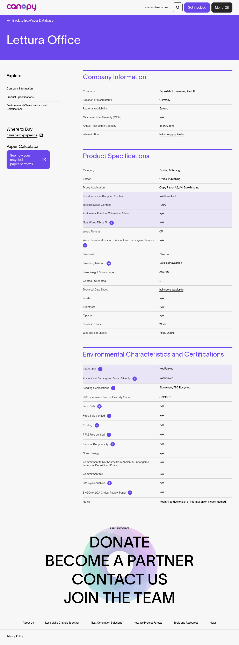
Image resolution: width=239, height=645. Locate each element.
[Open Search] (178, 7)
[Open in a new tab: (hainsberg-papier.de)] (25, 135)
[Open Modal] (111, 223)
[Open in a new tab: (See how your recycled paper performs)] (28, 159)
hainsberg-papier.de (171, 134)
